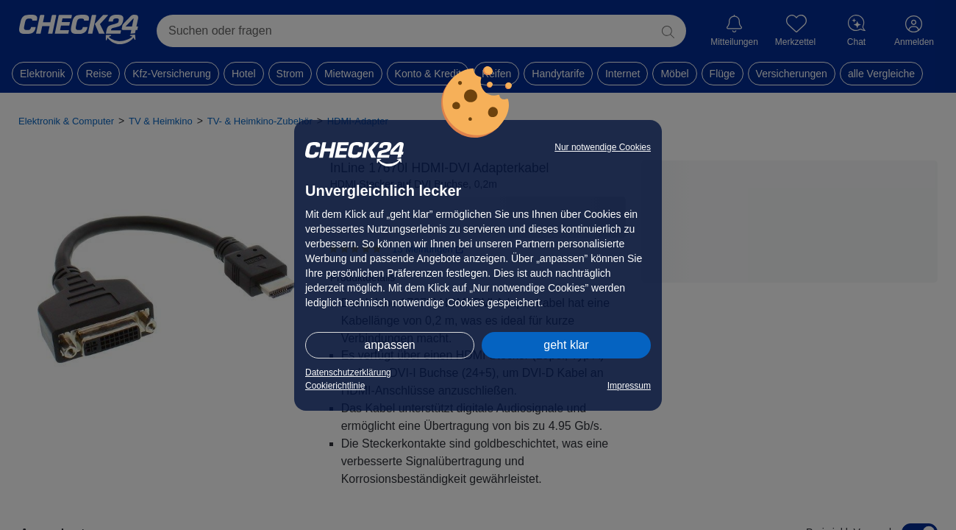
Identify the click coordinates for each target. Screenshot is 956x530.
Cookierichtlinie (335, 386)
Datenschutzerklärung (348, 372)
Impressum (629, 386)
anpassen (389, 345)
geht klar (565, 345)
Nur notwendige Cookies (602, 147)
